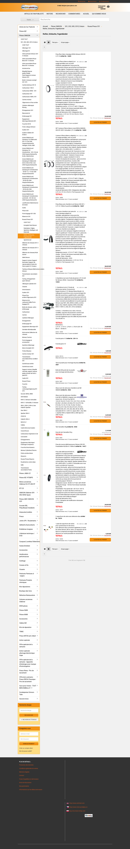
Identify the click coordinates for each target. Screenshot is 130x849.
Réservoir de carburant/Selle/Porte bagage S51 (28, 302)
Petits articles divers (27, 453)
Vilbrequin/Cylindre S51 (29, 283)
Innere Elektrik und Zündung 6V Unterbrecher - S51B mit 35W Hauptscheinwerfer (30, 179)
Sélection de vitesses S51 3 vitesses (30, 244)
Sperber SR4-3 (25, 413)
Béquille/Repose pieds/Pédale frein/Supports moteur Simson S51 (29, 74)
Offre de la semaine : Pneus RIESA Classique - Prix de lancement (27, 679)
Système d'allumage (28, 345)
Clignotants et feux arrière (30, 102)
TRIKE (21, 632)
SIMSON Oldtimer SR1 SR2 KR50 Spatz (27, 494)
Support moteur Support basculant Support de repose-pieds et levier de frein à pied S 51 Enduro (29, 263)
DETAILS (59, 118)
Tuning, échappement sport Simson (28, 280)
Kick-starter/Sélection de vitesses (29, 333)
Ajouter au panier (100, 122)
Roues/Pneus (26, 381)
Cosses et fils (23, 565)
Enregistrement (104, 1)
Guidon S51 (25, 130)
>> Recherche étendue (29, 719)
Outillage (22, 561)
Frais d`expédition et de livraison (29, 779)
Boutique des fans (25, 591)
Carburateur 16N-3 (28, 88)
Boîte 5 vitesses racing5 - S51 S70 (29, 81)
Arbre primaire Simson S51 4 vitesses (30, 55)
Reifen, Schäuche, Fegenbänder (29, 236)
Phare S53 (25, 210)
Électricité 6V (26, 113)
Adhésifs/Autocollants (27, 525)
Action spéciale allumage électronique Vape (27, 653)
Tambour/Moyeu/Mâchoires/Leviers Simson (31, 270)
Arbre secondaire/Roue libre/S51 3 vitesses (29, 59)
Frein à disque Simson (28, 127)
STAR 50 (23, 416)
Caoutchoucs (25, 431)
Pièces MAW (23, 614)
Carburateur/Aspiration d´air (29, 434)
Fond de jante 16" (61, 338)
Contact (21, 775)
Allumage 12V (26, 48)
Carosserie (24, 436)
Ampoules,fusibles (25, 512)
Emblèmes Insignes (26, 529)
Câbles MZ (23, 623)
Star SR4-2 (24, 410)
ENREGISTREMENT (28, 743)
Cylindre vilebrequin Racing (28, 106)
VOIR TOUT (24, 39)
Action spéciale (24, 640)
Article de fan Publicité (34, 14)
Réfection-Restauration (27, 595)
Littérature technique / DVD (27, 535)
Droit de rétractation (25, 782)
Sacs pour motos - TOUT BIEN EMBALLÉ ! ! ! (27, 687)
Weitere (50, 14)
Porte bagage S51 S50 (29, 213)
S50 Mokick (24, 397)
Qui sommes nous (99, 14)
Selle (22, 465)
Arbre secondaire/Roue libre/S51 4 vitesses (29, 64)
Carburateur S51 (27, 94)
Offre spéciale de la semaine (26, 646)
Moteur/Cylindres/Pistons (28, 450)
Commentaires (74, 14)
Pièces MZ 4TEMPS (26, 477)
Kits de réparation (25, 627)
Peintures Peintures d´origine (26, 575)
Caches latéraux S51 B (29, 85)
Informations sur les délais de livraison (30, 789)
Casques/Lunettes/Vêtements (29, 541)
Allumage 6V (26, 51)
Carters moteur (26, 99)
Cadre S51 (25, 378)
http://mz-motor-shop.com (77, 811)
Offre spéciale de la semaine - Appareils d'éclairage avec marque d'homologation (27, 663)
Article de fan (26, 68)
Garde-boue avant (27, 366)
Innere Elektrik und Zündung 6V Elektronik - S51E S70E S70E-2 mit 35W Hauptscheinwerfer (29, 162)
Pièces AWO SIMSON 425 (26, 500)
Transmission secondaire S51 (29, 275)
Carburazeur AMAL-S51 (29, 96)
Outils (24, 207)
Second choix (24, 699)
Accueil (86, 14)
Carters (24, 315)
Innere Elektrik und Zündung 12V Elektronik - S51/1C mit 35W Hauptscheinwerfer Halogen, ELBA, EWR (29, 141)
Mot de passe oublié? (25, 751)
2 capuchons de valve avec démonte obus (68, 516)
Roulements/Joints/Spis (28, 462)
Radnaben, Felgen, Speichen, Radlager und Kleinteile (31, 230)
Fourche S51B (26, 124)
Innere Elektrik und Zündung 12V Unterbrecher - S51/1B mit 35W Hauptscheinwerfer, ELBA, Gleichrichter (30, 152)
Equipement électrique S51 (30, 326)
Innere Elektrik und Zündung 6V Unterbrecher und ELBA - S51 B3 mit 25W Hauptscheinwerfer (30, 197)
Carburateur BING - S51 (29, 91)
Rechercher (81, 1)
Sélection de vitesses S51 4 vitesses (30, 248)
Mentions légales (24, 772)
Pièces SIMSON (24, 35)
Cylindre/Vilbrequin (28, 318)
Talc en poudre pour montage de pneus (67, 363)
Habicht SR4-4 (25, 419)
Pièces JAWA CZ (25, 473)
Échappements (25, 439)
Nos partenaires (24, 786)
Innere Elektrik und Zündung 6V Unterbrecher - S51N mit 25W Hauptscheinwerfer (30, 188)
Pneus (21, 516)
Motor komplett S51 (28, 348)
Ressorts (23, 456)
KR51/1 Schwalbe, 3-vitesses (29, 402)
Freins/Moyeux (26, 351)
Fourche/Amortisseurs (27, 447)
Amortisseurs (26, 289)
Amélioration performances (24, 555)
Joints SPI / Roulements (27, 521)
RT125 (21, 488)
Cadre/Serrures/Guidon (28, 428)
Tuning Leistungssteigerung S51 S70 (29, 389)
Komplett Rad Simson (30, 225)
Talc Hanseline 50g (61, 427)
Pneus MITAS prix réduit (27, 636)
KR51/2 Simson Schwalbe (28, 399)
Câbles (23, 425)
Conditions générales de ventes (28, 768)
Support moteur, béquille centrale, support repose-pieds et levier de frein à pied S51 (29, 372)
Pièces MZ (23, 31)
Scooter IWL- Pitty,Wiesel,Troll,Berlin (27, 507)
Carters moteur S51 (28, 354)
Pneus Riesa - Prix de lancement (26, 672)
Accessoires (23, 550)
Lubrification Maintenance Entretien (30, 204)
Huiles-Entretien (24, 546)
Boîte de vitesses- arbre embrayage (29, 308)
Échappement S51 (27, 110)
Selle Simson (26, 257)
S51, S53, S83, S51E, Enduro (29, 42)
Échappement (26, 321)
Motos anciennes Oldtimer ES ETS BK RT (27, 483)
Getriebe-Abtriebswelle (29, 329)
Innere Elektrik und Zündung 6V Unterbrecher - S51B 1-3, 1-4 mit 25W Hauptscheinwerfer (30, 170)
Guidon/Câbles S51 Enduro (28, 133)
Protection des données (26, 765)
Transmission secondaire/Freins (26, 469)
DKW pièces (23, 606)
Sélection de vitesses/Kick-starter (30, 253)
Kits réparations (24, 587)
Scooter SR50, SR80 (27, 394)
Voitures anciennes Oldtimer (25, 601)
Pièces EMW (23, 610)
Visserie (24, 286)
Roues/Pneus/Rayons (27, 459)
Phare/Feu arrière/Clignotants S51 (29, 296)
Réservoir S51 (26, 216)
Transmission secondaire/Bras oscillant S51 (30, 358)
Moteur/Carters (27, 337)
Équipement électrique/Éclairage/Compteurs (28, 443)
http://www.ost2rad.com (76, 803)
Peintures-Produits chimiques (25, 581)
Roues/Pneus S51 (27, 219)
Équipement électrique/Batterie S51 (29, 120)
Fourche (24, 384)
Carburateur (26, 312)
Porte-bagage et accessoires (27, 341)
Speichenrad (27, 240)
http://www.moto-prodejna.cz (78, 807)
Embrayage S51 (27, 116)
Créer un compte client (26, 748)
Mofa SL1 (24, 422)
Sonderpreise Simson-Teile (26, 693)
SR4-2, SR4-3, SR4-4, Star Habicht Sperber (28, 406)
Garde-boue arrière (28, 363)
